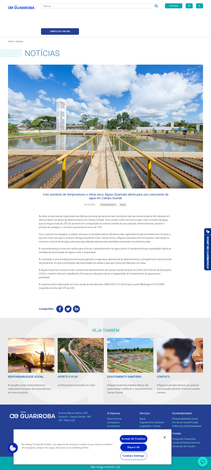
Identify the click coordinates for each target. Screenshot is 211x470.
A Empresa (113, 401)
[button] (13, 448)
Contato (176, 421)
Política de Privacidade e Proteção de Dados (105, 465)
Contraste (173, 6)
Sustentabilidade (182, 401)
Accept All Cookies (134, 438)
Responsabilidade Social (185, 407)
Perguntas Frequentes (184, 427)
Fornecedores (136, 15)
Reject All (134, 447)
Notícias (104, 15)
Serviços (145, 401)
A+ (189, 6)
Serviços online (184, 15)
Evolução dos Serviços (151, 418)
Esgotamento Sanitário (152, 410)
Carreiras (119, 15)
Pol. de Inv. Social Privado (185, 410)
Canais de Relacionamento (186, 431)
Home (11, 26)
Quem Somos (114, 407)
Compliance (113, 410)
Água (142, 407)
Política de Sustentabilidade (186, 414)
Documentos (146, 421)
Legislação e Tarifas (150, 414)
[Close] (164, 437)
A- (199, 6)
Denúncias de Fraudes (183, 434)
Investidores (113, 414)
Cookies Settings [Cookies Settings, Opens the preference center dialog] (133, 455)
